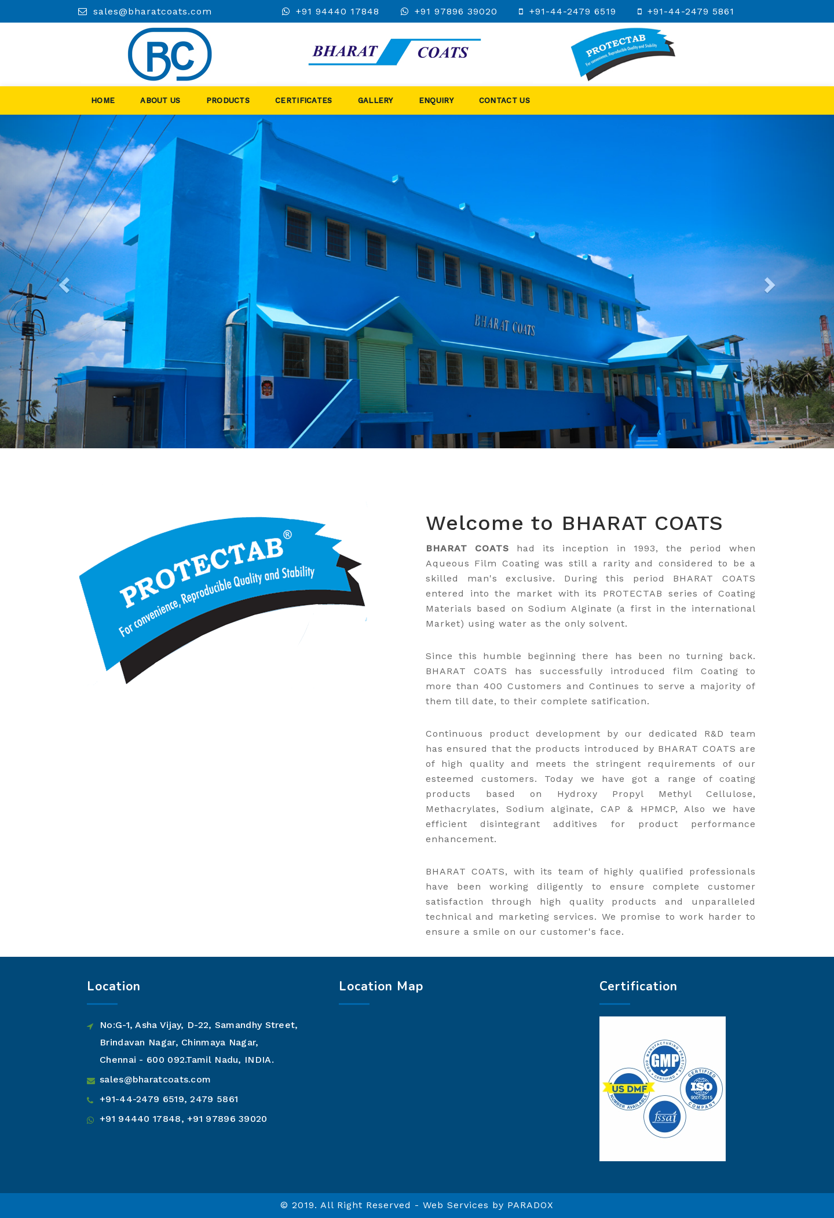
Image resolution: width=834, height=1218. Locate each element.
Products (228, 100)
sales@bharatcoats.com (152, 11)
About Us (160, 100)
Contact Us (504, 100)
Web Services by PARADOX (488, 1204)
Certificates (303, 100)
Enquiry (436, 100)
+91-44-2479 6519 (572, 11)
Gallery (375, 100)
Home (103, 100)
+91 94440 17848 (337, 11)
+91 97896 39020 (456, 11)
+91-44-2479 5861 (691, 11)
